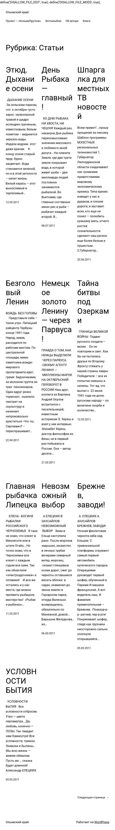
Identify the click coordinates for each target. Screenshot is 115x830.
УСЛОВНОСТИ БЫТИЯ (21, 681)
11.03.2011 (12, 613)
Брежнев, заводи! (91, 495)
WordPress (101, 822)
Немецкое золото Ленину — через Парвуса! (57, 311)
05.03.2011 (84, 648)
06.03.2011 (48, 633)
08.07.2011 (48, 225)
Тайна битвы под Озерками (93, 302)
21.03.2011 (48, 462)
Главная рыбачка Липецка (21, 495)
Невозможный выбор (56, 495)
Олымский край (17, 12)
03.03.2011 (12, 779)
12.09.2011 (12, 202)
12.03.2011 (84, 419)
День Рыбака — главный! (57, 88)
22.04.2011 (12, 440)
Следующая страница (93, 797)
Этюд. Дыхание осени (20, 79)
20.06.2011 (84, 259)
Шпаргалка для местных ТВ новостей (93, 93)
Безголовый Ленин (20, 292)
